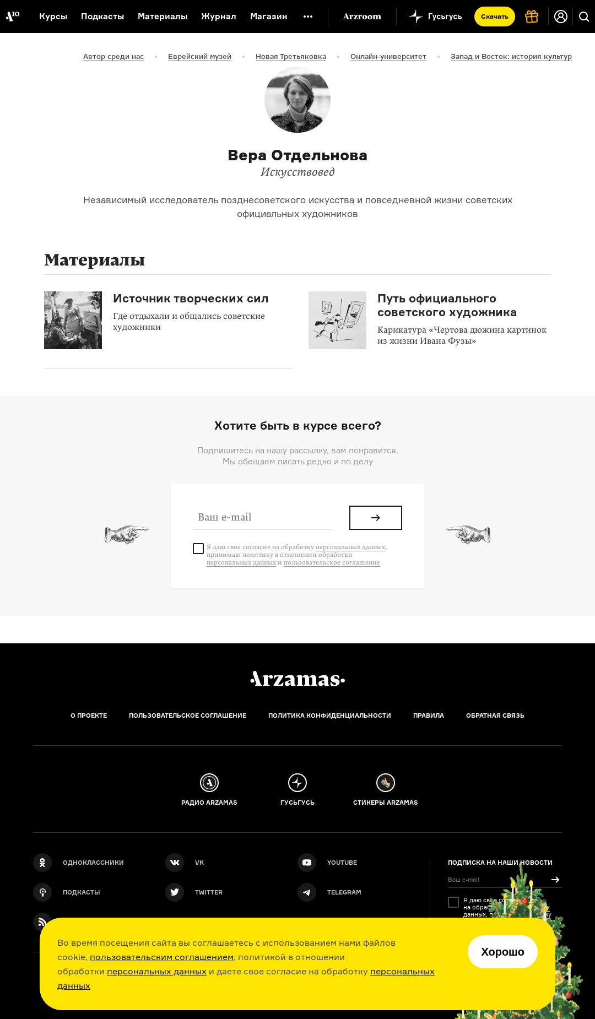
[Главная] (297, 678)
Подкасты (102, 16)
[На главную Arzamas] (12, 16)
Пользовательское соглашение (187, 715)
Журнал (218, 16)
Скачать (495, 16)
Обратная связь (495, 715)
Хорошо (502, 952)
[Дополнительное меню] (308, 17)
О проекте (89, 715)
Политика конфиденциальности (329, 715)
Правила (428, 715)
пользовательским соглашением (162, 956)
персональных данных (157, 971)
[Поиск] (584, 17)
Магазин (269, 16)
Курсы (53, 16)
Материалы (162, 16)
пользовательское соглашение (332, 562)
